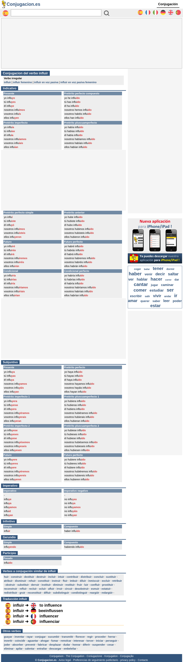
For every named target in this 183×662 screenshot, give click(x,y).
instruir (56, 580)
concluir (99, 576)
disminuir (20, 580)
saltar (173, 274)
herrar (111, 636)
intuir (61, 576)
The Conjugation (75, 656)
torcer (90, 640)
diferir (86, 644)
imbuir (74, 580)
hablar (142, 279)
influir (7, 82)
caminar (167, 285)
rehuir (32, 580)
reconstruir (10, 588)
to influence (50, 605)
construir (16, 576)
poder (177, 301)
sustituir (111, 576)
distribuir (86, 576)
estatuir (106, 588)
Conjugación (168, 4)
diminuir (58, 584)
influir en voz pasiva (46, 82)
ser (170, 290)
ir (175, 295)
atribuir (8, 580)
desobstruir (82, 588)
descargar (55, 648)
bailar (147, 269)
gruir (22, 592)
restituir (70, 584)
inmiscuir (94, 580)
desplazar (55, 644)
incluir (52, 576)
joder (7, 644)
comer (140, 290)
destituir (29, 576)
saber (156, 301)
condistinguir (79, 592)
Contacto (143, 660)
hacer (156, 279)
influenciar (49, 621)
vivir (157, 296)
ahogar (45, 640)
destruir (41, 576)
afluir (51, 588)
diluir (83, 580)
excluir (106, 580)
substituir (23, 584)
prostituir (107, 584)
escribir (136, 296)
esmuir (95, 588)
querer (145, 301)
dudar (66, 644)
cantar (141, 284)
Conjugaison (56, 656)
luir (86, 584)
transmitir (67, 636)
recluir (33, 588)
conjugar (40, 636)
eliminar (9, 648)
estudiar (157, 290)
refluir (23, 588)
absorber (17, 644)
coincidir (20, 640)
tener (158, 268)
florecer (80, 636)
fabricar (42, 644)
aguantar (33, 640)
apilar (19, 648)
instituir (46, 584)
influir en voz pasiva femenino (78, 82)
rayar (30, 636)
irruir (60, 588)
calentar (30, 648)
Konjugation (111, 656)
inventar (19, 636)
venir (148, 274)
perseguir (111, 640)
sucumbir (53, 636)
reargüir (94, 592)
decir (160, 274)
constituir (44, 580)
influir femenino (22, 82)
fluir (65, 580)
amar (133, 300)
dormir (170, 269)
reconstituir (34, 592)
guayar (8, 636)
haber (135, 273)
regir (90, 636)
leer (166, 301)
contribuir (72, 576)
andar (167, 296)
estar (155, 305)
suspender (98, 644)
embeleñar (70, 648)
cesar (110, 644)
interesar (78, 640)
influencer (48, 616)
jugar (154, 285)
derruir (35, 584)
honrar (76, 644)
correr (168, 280)
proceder (100, 636)
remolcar (65, 640)
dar (176, 279)
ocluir (42, 588)
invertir (8, 640)
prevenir (30, 644)
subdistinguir (61, 592)
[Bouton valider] (106, 13)
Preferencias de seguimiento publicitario (95, 660)
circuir (69, 588)
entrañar (42, 648)
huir (6, 576)
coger (137, 269)
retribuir (117, 580)
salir (147, 296)
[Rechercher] (56, 12)
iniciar (99, 640)
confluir (95, 584)
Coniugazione (94, 656)
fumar (54, 640)
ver (131, 279)
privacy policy (128, 660)
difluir (47, 592)
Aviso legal (65, 660)
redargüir (107, 592)
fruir (79, 584)
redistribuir (10, 592)
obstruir (10, 584)
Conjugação (127, 656)
